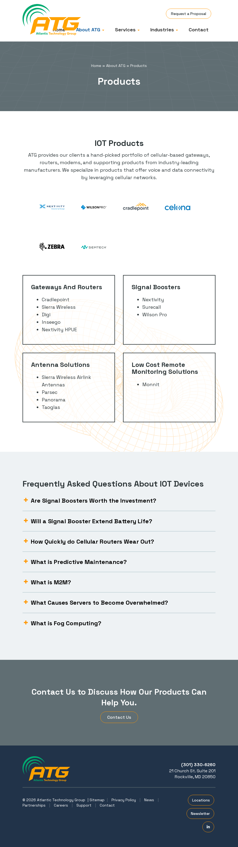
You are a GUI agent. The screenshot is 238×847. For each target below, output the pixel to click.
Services (127, 30)
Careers (61, 805)
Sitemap (97, 799)
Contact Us (119, 717)
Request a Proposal (188, 13)
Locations (201, 800)
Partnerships (34, 805)
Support (83, 805)
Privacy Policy (123, 799)
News (149, 799)
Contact (199, 30)
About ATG (90, 30)
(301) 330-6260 (198, 764)
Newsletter (200, 813)
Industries (164, 30)
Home (96, 65)
